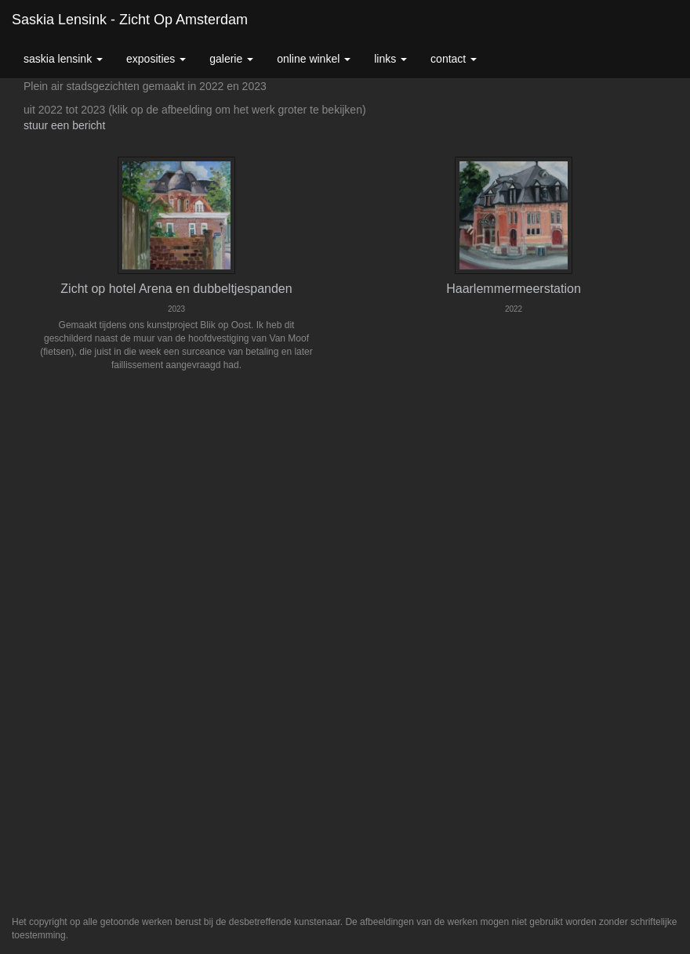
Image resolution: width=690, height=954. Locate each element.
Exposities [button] (156, 58)
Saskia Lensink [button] (63, 58)
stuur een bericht (64, 125)
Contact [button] (453, 58)
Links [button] (390, 58)
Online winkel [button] (313, 58)
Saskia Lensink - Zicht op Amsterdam (130, 19)
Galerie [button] (231, 58)
